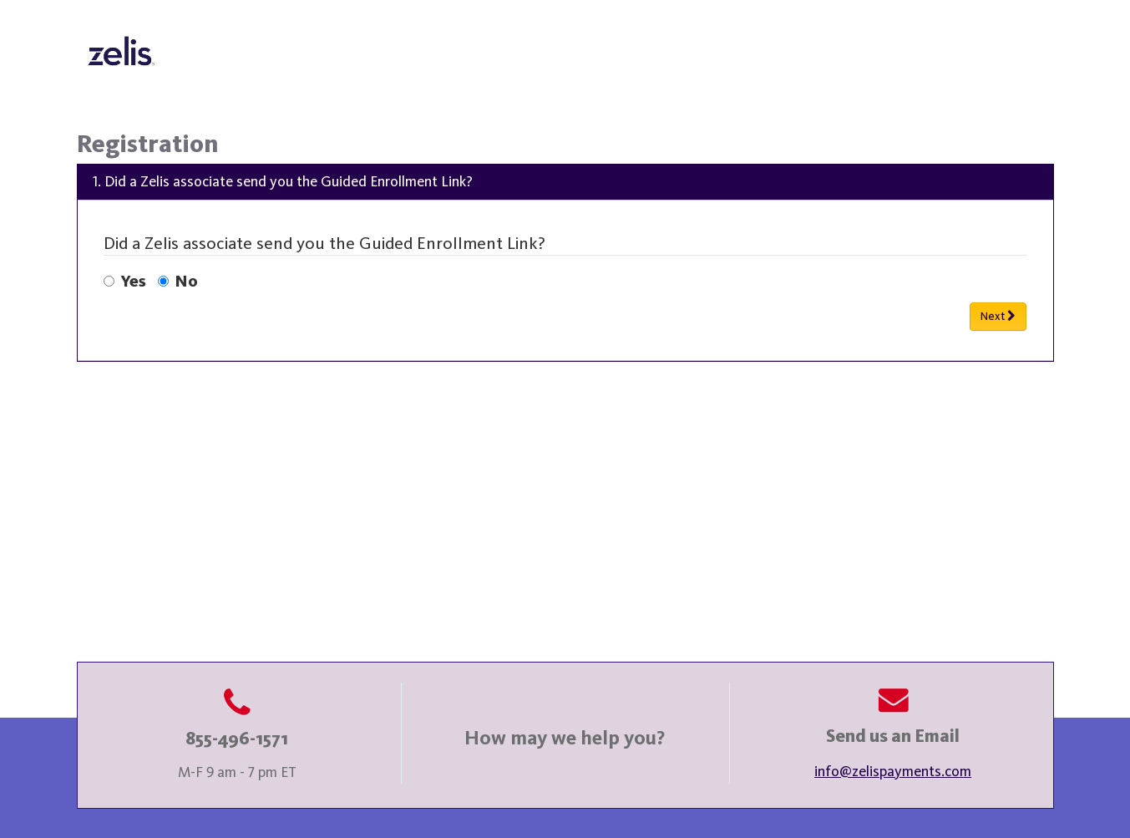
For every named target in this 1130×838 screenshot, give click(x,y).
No (178, 282)
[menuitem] (565, 263)
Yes (125, 282)
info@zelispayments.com (892, 772)
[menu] (565, 263)
